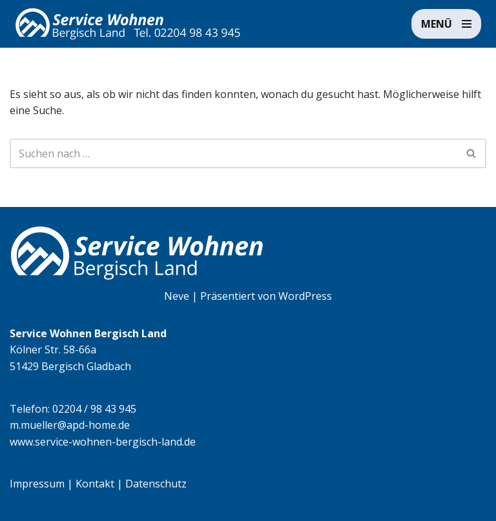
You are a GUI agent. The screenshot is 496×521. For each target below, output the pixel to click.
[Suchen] (233, 153)
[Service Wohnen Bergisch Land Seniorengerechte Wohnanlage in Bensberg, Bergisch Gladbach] (128, 24)
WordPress (305, 296)
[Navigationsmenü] (446, 24)
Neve (176, 296)
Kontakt (95, 484)
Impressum (37, 484)
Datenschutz (156, 484)
